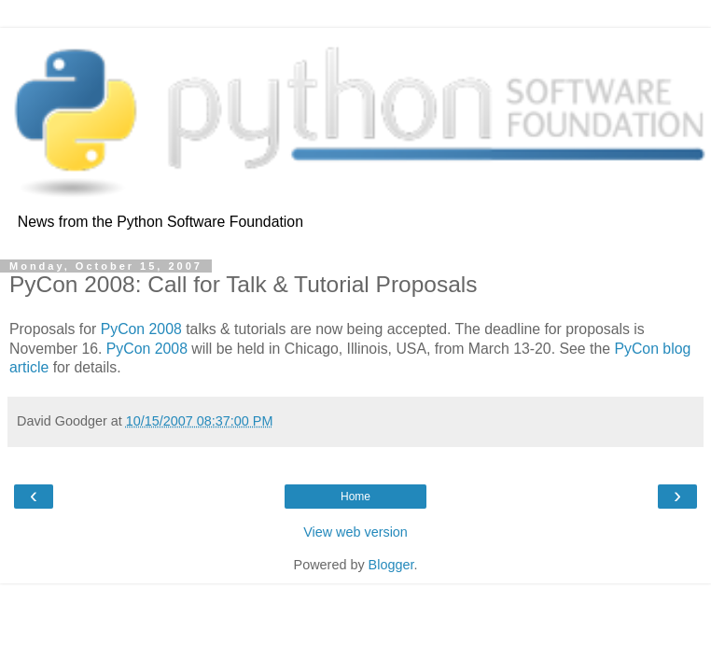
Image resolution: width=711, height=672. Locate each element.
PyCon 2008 (141, 329)
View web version (355, 532)
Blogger (391, 564)
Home (355, 496)
